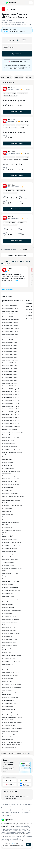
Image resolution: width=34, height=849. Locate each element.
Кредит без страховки (9, 630)
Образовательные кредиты (10, 673)
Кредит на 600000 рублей (10, 371)
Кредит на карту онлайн (10, 560)
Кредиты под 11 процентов (10, 449)
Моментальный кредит (9, 639)
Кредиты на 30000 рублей (10, 320)
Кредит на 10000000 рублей (11, 426)
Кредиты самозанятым (9, 446)
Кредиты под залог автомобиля (12, 505)
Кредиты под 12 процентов (10, 479)
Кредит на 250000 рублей (10, 351)
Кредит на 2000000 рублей (10, 412)
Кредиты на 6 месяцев (9, 539)
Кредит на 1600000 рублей (10, 406)
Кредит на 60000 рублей (10, 331)
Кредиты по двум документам (11, 633)
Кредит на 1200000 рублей (10, 394)
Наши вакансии (26, 813)
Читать (15, 280)
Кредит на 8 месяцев (9, 642)
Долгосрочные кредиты (9, 429)
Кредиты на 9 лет (7, 557)
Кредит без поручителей (10, 715)
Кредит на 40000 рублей (10, 322)
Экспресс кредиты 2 (8, 562)
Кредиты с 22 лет (7, 690)
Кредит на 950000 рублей (10, 386)
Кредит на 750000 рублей (10, 377)
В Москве (29, 304)
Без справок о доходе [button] (10, 93)
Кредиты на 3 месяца (9, 551)
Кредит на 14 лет (7, 508)
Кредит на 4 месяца (8, 658)
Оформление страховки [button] (10, 95)
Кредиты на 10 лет (8, 584)
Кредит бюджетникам (9, 670)
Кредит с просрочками (9, 622)
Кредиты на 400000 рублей (10, 360)
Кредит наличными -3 (9, 628)
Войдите (6, 31)
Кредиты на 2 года (8, 468)
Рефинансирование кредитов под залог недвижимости (12, 497)
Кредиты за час (7, 652)
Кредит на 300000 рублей (10, 354)
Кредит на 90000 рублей (10, 340)
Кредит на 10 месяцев (9, 709)
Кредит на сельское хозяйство (11, 684)
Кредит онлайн (7, 465)
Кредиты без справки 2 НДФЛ (11, 667)
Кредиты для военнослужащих (12, 610)
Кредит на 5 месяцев (9, 616)
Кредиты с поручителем (10, 573)
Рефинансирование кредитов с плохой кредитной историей (12, 743)
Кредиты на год (7, 712)
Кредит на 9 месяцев (9, 443)
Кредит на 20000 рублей (10, 314)
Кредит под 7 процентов (10, 493)
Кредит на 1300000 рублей (10, 397)
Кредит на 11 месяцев (9, 725)
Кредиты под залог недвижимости (13, 728)
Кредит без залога (8, 565)
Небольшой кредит (8, 625)
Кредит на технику (8, 664)
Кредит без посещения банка (11, 542)
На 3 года (27, 753)
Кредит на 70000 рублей (10, 334)
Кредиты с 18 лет (7, 605)
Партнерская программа (24, 804)
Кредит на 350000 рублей (10, 357)
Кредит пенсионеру (8, 734)
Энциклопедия (27, 810)
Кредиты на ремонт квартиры (11, 599)
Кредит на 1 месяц (8, 700)
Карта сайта (5, 813)
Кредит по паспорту (8, 476)
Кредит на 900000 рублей (10, 383)
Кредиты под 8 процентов (10, 697)
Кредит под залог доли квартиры (12, 432)
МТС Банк (11, 269)
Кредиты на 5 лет (7, 462)
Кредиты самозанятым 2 (10, 731)
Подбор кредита (7, 511)
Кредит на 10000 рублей (10, 308)
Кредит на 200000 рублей (10, 348)
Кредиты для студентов (9, 579)
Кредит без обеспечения (10, 675)
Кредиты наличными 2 (9, 481)
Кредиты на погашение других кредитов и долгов (12, 718)
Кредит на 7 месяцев (9, 435)
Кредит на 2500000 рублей (10, 415)
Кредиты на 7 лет (7, 678)
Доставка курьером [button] (9, 125)
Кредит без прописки (9, 602)
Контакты (12, 804)
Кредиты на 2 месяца (9, 703)
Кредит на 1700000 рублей (10, 409)
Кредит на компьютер (9, 747)
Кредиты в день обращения (11, 484)
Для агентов (5, 807)
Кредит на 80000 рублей (10, 337)
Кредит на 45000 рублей (10, 325)
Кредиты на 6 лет (7, 593)
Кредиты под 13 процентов (10, 661)
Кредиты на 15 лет (8, 706)
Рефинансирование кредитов (11, 655)
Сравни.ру (3, 753)
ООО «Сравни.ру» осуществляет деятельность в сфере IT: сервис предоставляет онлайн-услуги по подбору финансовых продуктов (16, 825)
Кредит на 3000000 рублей (10, 417)
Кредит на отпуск (7, 740)
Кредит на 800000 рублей (10, 380)
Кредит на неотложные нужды (11, 687)
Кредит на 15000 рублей (10, 311)
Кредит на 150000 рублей (10, 345)
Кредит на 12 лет (7, 527)
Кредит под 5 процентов (10, 587)
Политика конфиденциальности (11, 810)
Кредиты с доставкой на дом (11, 590)
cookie (13, 843)
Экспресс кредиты (8, 576)
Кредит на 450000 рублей (10, 363)
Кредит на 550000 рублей (10, 368)
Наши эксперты (15, 813)
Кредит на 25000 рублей (10, 317)
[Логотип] (7, 820)
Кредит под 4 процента (9, 645)
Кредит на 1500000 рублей (10, 403)
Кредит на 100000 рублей (10, 343)
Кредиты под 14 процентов (10, 582)
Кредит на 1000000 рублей (10, 389)
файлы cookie (21, 833)
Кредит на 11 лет (7, 636)
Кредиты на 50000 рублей (10, 328)
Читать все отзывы (7, 289)
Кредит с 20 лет (7, 460)
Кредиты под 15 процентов (10, 438)
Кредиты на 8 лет (7, 487)
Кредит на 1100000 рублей (10, 392)
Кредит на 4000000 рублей (10, 420)
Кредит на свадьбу (8, 514)
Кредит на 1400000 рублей (10, 400)
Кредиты (19, 753)
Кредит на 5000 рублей (9, 305)
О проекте (4, 804)
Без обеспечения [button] (22, 93)
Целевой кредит (7, 681)
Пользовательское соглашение (19, 807)
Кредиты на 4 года (8, 737)
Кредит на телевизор (9, 457)
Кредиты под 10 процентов (10, 545)
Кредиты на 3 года (8, 554)
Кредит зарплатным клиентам (11, 520)
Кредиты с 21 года (8, 440)
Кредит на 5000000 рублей (10, 423)
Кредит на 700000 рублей (10, 374)
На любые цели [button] (19, 127)
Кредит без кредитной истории (12, 722)
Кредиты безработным (9, 548)
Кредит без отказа (8, 596)
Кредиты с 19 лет (7, 490)
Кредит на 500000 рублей (10, 366)
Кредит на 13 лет (7, 613)
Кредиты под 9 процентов (10, 619)
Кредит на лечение (8, 517)
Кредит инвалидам (8, 607)
